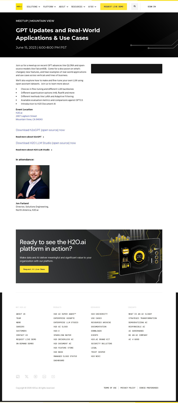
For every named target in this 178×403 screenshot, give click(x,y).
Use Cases (96, 318)
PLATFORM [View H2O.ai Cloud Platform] (48, 7)
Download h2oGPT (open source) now (40, 130)
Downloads (96, 331)
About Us (21, 314)
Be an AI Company (138, 335)
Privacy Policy (127, 388)
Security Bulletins (101, 343)
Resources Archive (101, 322)
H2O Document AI (62, 343)
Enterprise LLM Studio (66, 322)
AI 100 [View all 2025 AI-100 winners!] (90, 7)
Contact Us (22, 335)
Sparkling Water (62, 335)
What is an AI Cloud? (140, 314)
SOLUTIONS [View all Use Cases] (32, 7)
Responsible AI (137, 326)
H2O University (99, 314)
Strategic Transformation (143, 318)
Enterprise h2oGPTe (64, 318)
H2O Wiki (96, 356)
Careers (20, 326)
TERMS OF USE (110, 388)
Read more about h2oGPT (28, 137)
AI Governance (136, 331)
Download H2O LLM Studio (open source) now (46, 143)
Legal (94, 348)
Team (18, 318)
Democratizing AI (138, 322)
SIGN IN (152, 6)
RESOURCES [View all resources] (76, 7)
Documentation (98, 326)
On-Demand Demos (25, 343)
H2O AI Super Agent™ (65, 314)
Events (94, 335)
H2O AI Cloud (61, 326)
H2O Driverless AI (63, 339)
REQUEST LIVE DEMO (113, 6)
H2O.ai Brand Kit (100, 339)
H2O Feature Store (63, 348)
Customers (21, 331)
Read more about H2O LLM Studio (33, 150)
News (18, 322)
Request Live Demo (26, 339)
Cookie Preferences (148, 388)
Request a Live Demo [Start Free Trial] (34, 269)
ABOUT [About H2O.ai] (62, 7)
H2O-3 (57, 331)
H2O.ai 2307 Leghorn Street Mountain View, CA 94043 (29, 116)
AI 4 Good (134, 339)
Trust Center (98, 352)
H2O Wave (58, 352)
